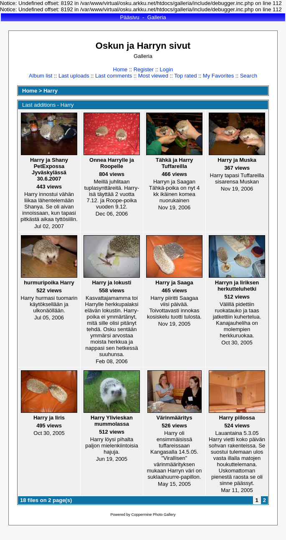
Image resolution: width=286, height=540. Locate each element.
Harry (50, 91)
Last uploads (73, 76)
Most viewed (153, 76)
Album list (40, 76)
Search (248, 76)
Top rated (185, 76)
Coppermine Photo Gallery (153, 514)
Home (120, 69)
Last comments (113, 76)
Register (144, 69)
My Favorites (218, 76)
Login (166, 69)
